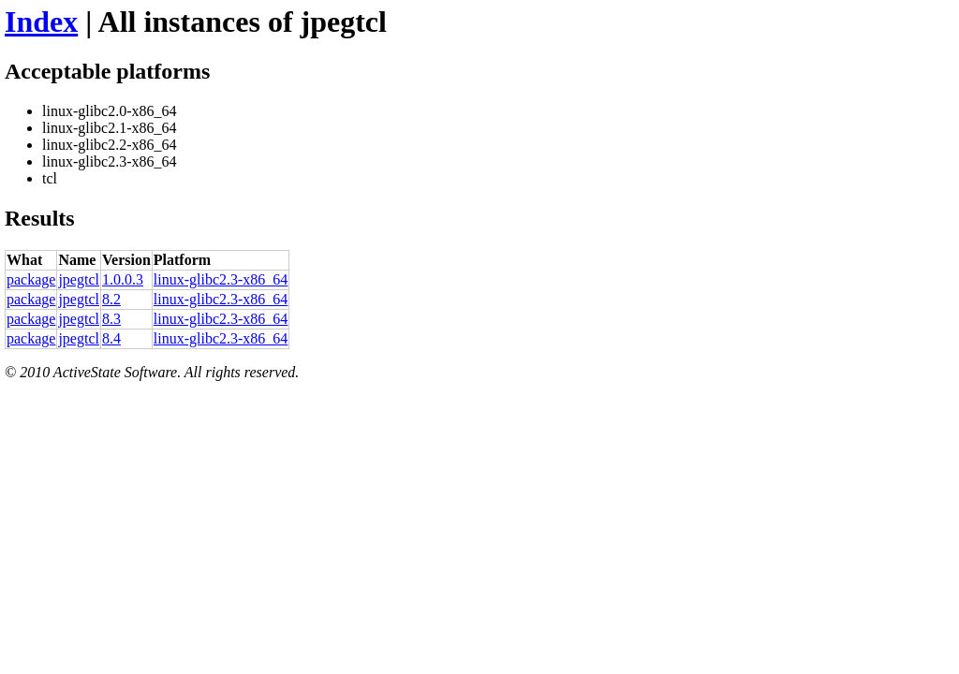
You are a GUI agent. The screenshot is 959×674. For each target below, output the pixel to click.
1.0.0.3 (122, 279)
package (31, 279)
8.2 (111, 299)
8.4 (111, 338)
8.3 (111, 319)
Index (41, 21)
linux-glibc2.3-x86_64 (221, 279)
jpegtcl (78, 279)
